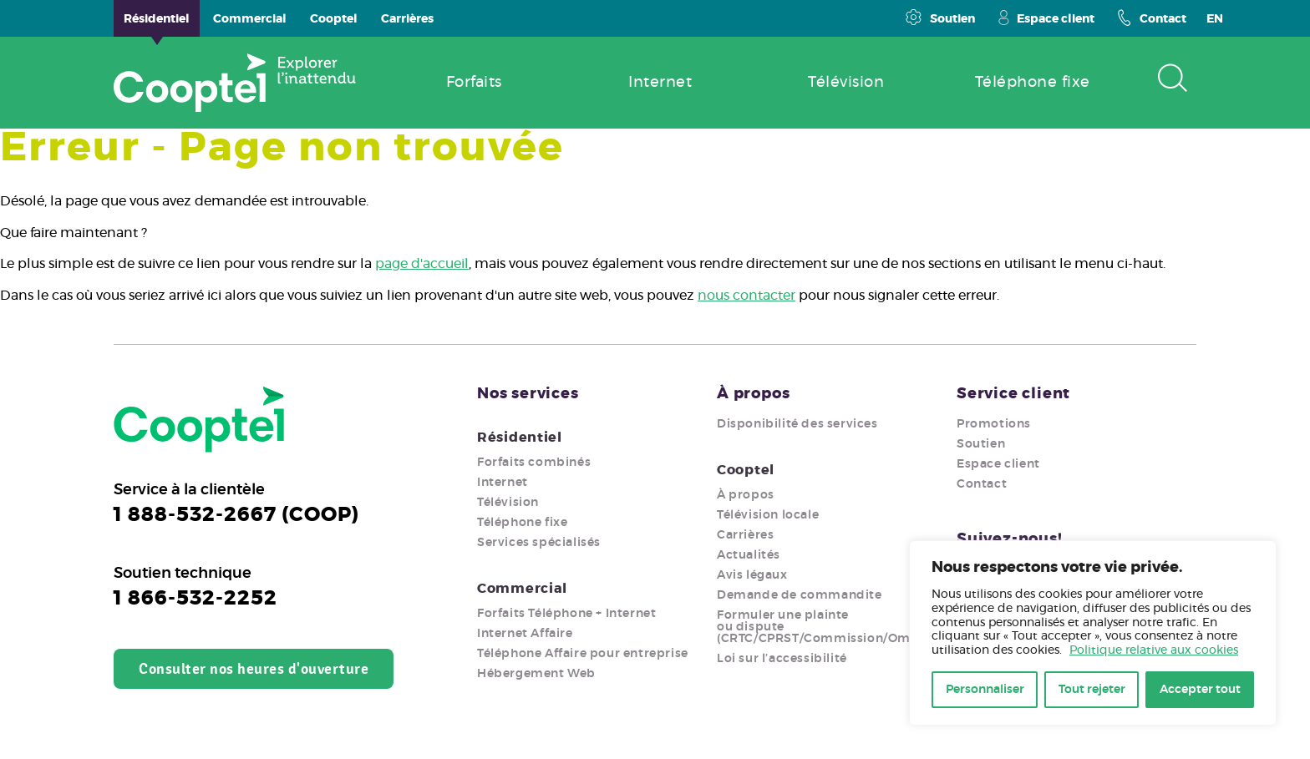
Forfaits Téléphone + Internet (566, 614)
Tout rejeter (1092, 690)
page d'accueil (422, 264)
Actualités (748, 555)
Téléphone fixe (522, 523)
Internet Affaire (525, 634)
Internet (502, 482)
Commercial (522, 588)
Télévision (508, 503)
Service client (1013, 394)
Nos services (528, 394)
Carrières (745, 535)
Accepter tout (1200, 690)
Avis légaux (752, 575)
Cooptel (745, 470)
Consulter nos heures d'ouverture (253, 669)
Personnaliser (985, 690)
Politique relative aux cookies (1153, 650)
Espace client (1046, 17)
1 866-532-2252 (195, 599)
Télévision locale (768, 515)
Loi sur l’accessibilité (782, 659)
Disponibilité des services (797, 424)
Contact (1152, 17)
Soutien (939, 17)
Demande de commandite (799, 595)
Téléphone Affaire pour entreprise (582, 654)
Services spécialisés (539, 543)
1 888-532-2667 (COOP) (236, 515)
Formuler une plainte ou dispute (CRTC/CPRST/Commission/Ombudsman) (846, 627)
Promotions (994, 424)
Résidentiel (519, 437)
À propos (753, 394)
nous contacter (746, 295)
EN (1214, 19)
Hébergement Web (536, 674)
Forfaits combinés (534, 462)
